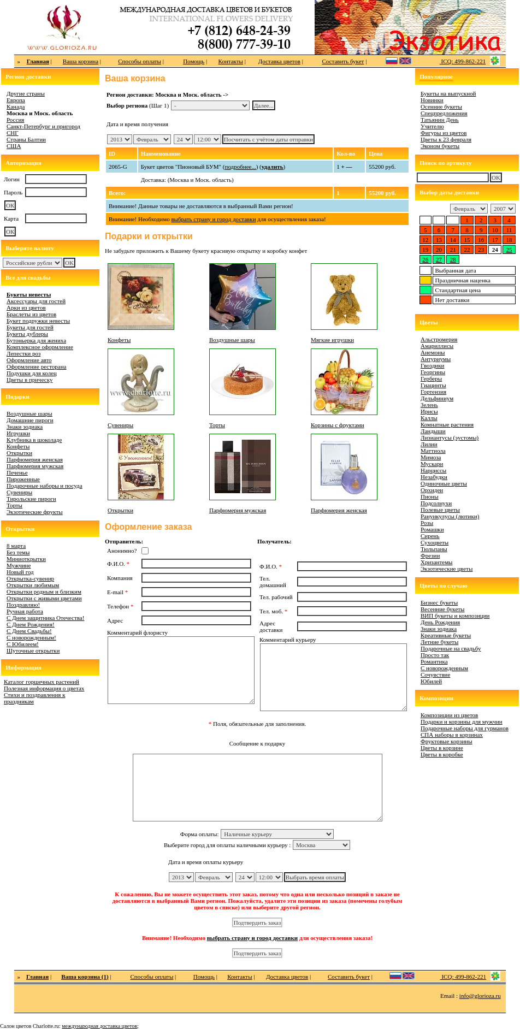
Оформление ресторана (37, 366)
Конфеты (18, 446)
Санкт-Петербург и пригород (43, 126)
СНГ (13, 132)
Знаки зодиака (25, 426)
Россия (15, 119)
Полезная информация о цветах (44, 688)
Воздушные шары (29, 413)
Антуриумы (436, 359)
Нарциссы (433, 470)
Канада (16, 106)
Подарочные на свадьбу (451, 648)
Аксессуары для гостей (36, 301)
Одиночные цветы (444, 483)
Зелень (429, 404)
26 (425, 259)
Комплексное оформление (40, 347)
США (14, 146)
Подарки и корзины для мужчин (462, 721)
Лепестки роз (23, 353)
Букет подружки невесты (38, 320)
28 (453, 259)
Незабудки (434, 477)
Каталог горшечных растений (41, 681)
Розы (427, 522)
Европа (16, 100)
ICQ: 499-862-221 (463, 61)
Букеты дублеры (27, 333)
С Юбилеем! (23, 644)
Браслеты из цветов (31, 314)
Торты (14, 505)
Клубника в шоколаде (34, 439)
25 (509, 249)
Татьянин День (440, 119)
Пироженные (23, 479)
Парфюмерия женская (35, 459)
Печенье (17, 472)
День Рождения (440, 622)
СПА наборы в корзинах (452, 734)
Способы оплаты (139, 61)
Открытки (19, 453)
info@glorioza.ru (480, 995)
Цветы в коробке (442, 754)
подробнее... (240, 166)
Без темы (18, 552)
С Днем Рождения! (31, 624)
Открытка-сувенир (30, 578)
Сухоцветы (434, 542)
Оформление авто (29, 360)
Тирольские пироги (31, 498)
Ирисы (429, 411)
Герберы (431, 378)
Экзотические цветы (446, 568)
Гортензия (433, 391)
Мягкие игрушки (332, 339)
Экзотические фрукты (35, 511)
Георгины (433, 372)
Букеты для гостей (30, 327)
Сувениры (19, 492)
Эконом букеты (440, 146)
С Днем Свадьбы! (29, 631)
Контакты (230, 61)
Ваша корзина (80, 61)
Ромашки (432, 529)
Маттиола (433, 450)
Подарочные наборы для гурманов (465, 728)
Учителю (432, 126)
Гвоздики (432, 365)
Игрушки (18, 433)
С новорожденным (444, 668)
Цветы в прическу (29, 379)
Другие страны (26, 93)
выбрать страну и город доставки (213, 219)
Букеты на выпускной (448, 93)
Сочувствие (435, 674)
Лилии (429, 444)
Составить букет (343, 61)
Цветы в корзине (442, 747)
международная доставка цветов (99, 1026)
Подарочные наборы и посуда (44, 485)
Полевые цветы (440, 509)
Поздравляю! (23, 604)
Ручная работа (25, 611)
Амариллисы (437, 345)
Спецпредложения (444, 113)
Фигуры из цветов (443, 132)
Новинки (432, 100)
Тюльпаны (434, 549)
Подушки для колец (32, 373)
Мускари (432, 463)
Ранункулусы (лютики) (450, 516)
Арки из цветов (26, 307)
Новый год (20, 572)
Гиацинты (433, 385)
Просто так (435, 655)
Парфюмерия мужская (35, 466)
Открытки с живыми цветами (44, 598)
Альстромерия (439, 339)
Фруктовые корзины (446, 741)
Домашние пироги (30, 420)
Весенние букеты (443, 609)
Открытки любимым (33, 585)
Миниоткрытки (26, 558)
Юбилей (431, 681)
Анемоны (433, 352)
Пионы (430, 496)
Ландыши (433, 431)
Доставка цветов (279, 61)
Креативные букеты (446, 635)
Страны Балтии (26, 139)
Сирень (430, 536)
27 (439, 259)
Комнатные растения (447, 424)
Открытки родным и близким (44, 591)
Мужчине (19, 565)
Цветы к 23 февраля (446, 139)
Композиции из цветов (449, 715)
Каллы (429, 418)
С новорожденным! (31, 637)
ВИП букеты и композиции (455, 615)
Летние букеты (439, 641)
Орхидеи (432, 490)
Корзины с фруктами (337, 425)
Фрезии (430, 555)
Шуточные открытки (33, 650)
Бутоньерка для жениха (36, 340)
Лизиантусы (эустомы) (449, 437)
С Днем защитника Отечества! (45, 617)
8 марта (16, 545)
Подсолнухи (436, 503)
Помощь (193, 61)
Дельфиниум (437, 398)
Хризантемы (437, 562)
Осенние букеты (441, 106)
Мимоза (431, 457)
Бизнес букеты (439, 602)
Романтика (434, 661)
